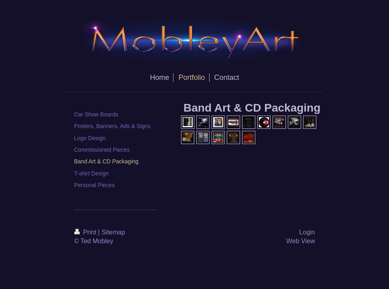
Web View (300, 241)
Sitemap (113, 232)
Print (86, 232)
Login (307, 232)
